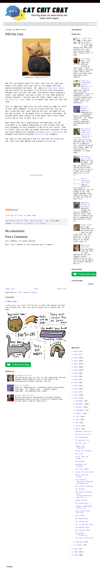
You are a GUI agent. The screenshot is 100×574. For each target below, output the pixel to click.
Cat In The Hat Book (84, 524)
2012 (76, 395)
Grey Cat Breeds (22, 385)
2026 (76, 351)
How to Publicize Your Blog (85, 180)
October (79, 407)
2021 (76, 367)
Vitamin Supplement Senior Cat (83, 507)
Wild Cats (55, 24)
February (80, 542)
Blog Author (39, 24)
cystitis (40, 134)
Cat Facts (18, 24)
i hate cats (11, 302)
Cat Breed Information (81, 534)
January (79, 545)
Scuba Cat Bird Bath (84, 472)
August (79, 413)
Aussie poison (83, 24)
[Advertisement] (82, 316)
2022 (76, 364)
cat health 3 (30, 223)
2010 (76, 549)
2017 (76, 379)
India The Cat (81, 500)
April (78, 426)
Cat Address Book (82, 530)
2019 (76, 373)
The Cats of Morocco (84, 538)
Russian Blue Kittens (24, 395)
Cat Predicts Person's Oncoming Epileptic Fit (84, 481)
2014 (76, 389)
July (78, 416)
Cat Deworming (81, 518)
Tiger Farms (86, 225)
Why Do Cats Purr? (83, 434)
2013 (76, 392)
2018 (76, 376)
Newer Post (10, 289)
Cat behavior (18, 223)
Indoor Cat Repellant (80, 447)
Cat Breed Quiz (81, 503)
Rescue (26, 24)
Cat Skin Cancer (82, 469)
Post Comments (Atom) (27, 292)
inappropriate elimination (50, 132)
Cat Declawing (81, 437)
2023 (76, 361)
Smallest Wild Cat (83, 431)
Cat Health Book (82, 527)
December (80, 401)
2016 (76, 383)
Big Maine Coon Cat (23, 375)
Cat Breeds (80, 489)
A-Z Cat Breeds (9, 24)
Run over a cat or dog (86, 157)
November (80, 404)
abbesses (45, 77)
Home (36, 289)
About (32, 24)
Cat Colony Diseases (84, 486)
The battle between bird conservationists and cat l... (83, 494)
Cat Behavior (64, 24)
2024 (76, 358)
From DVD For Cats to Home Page (20, 215)
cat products (41, 223)
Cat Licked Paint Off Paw (82, 512)
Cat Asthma (80, 461)
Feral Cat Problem (83, 451)
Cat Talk (79, 454)
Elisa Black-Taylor (55, 88)
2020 (76, 370)
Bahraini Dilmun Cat (86, 203)
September (80, 410)
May (77, 423)
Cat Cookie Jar (81, 521)
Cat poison (86, 59)
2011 (76, 398)
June (78, 420)
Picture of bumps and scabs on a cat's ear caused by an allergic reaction (82, 133)
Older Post (62, 289)
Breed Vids (74, 24)
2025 (76, 354)
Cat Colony (80, 516)
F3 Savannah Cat (82, 440)
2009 (76, 552)
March (78, 429)
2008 (76, 555)
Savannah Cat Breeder (81, 465)
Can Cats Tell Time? (15, 100)
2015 (76, 386)
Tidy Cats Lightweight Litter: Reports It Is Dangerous (87, 84)
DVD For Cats (81, 443)
